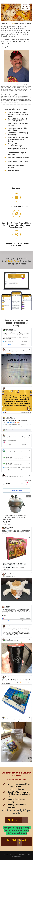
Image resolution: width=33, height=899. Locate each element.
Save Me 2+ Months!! (16, 842)
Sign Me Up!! (18, 820)
